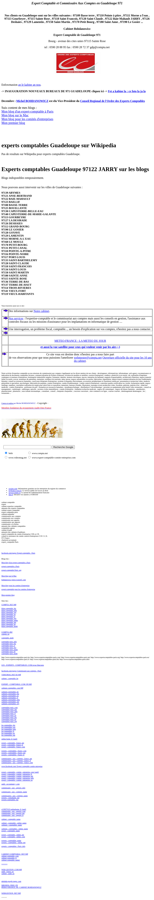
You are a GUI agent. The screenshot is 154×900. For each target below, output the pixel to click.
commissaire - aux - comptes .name (14, 792)
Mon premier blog (13, 123)
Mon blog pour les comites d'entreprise (15, 586)
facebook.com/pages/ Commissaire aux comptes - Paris (21, 671)
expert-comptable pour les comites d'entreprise (18, 589)
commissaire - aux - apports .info (13, 788)
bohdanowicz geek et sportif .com (13, 580)
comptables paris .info (9, 711)
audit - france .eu (7, 872)
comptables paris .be (8, 719)
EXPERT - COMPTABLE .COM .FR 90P (16, 684)
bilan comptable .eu (8, 614)
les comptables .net (8, 735)
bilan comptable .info (9, 610)
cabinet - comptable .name (11, 819)
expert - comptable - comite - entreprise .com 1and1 (20, 772)
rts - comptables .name (13, 841)
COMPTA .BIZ (6, 632)
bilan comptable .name (9, 620)
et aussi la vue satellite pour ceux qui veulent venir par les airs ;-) (80, 346)
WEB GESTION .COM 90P (11, 870)
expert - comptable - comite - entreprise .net (17, 776)
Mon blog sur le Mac (15, 115)
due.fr (11, 495)
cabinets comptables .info (10, 700)
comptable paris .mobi (9, 654)
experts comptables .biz (9, 800)
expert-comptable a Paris (10, 566)
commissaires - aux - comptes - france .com (17, 763)
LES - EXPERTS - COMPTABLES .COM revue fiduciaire (22, 665)
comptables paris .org (9, 721)
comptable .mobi (7, 638)
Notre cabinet (41, 311)
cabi (3, 688)
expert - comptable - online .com (13, 837)
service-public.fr (15, 493)
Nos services (16, 318)
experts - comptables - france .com (13, 751)
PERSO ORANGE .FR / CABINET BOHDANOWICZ (21, 887)
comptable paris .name (9, 650)
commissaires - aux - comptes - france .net (16, 759)
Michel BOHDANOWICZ (32, 101)
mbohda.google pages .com (11, 881)
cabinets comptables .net (10, 702)
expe (3, 841)
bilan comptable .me (8, 622)
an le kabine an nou (29, 84)
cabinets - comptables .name (11, 825)
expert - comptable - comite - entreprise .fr (16, 774)
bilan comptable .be (8, 624)
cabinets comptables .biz (10, 694)
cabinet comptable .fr (9, 858)
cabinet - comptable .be (9, 678)
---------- (4, 864)
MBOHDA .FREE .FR (9, 885)
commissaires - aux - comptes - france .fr (16, 761)
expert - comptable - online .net (12, 835)
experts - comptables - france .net (13, 753)
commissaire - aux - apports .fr (12, 815)
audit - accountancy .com (10, 784)
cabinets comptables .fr (9, 698)
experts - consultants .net (10, 798)
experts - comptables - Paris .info (13, 846)
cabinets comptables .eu (10, 696)
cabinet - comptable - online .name (13, 823)
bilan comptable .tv (8, 616)
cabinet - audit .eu (7, 874)
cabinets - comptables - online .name (14, 829)
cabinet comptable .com (10, 856)
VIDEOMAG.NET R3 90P (11, 675)
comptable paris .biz (8, 644)
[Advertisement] (19, 468)
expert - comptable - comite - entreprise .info (17, 778)
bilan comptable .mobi (9, 626)
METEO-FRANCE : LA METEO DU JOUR (80, 340)
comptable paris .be (8, 652)
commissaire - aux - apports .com (13, 811)
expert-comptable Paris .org (11, 570)
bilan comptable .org (8, 612)
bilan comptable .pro (8, 618)
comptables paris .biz (9, 717)
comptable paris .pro (8, 648)
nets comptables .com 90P (14, 688)
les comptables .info (8, 729)
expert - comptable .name (10, 831)
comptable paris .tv (8, 646)
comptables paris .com (9, 708)
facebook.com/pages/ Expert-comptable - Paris (18, 553)
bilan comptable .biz (8, 608)
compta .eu (5, 634)
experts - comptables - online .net (13, 843)
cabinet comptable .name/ (10, 860)
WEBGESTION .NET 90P (11, 893)
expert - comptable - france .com (13, 747)
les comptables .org (8, 727)
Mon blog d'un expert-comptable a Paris (15, 563)
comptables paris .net (9, 710)
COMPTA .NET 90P (8, 605)
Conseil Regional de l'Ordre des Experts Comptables (112, 101)
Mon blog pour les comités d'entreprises (27, 119)
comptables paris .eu (8, 715)
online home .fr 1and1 (9, 739)
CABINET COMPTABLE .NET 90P (14, 854)
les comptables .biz (8, 725)
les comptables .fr (7, 731)
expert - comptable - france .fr (12, 745)
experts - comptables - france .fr (12, 755)
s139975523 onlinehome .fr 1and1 (13, 809)
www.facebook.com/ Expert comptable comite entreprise (22, 766)
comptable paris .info (9, 642)
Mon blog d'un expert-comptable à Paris (27, 111)
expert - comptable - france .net (12, 743)
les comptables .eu (8, 733)
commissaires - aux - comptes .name (14, 796)
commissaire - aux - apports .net (12, 813)
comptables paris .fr (8, 713)
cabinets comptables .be (10, 692)
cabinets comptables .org (10, 704)
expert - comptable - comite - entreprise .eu (17, 780)
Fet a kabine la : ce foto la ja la (127, 91)
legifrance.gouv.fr (15, 491)
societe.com (13, 489)
